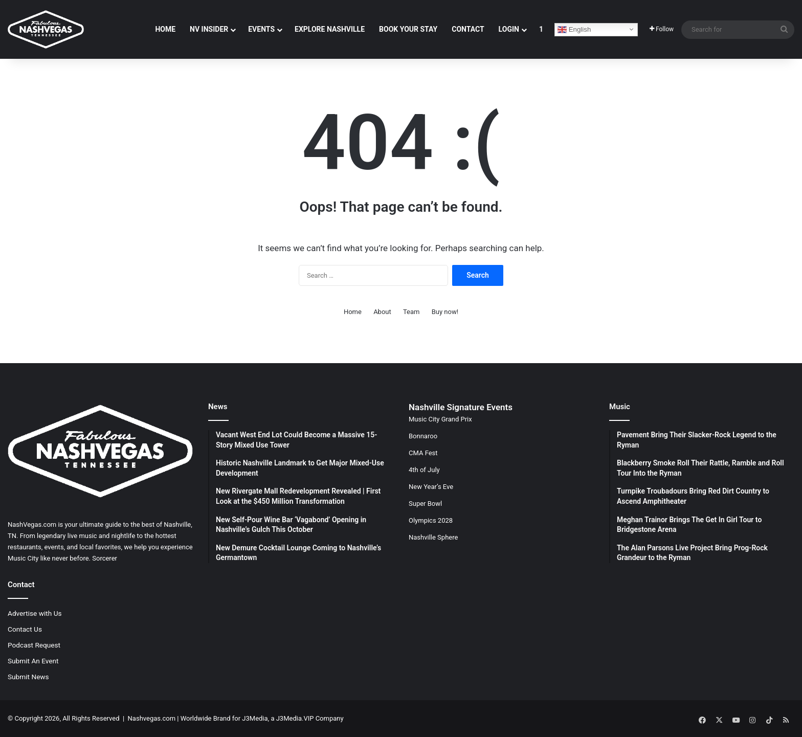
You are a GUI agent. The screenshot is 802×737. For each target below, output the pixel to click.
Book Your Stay (408, 29)
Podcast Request (34, 645)
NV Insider (209, 29)
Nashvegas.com (151, 718)
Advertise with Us (35, 613)
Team (411, 312)
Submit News (28, 677)
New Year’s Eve (431, 486)
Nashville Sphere (433, 537)
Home (165, 29)
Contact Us (25, 629)
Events (261, 29)
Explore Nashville (330, 29)
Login (509, 29)
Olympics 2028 (431, 520)
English (574, 29)
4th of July (424, 470)
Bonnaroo (423, 436)
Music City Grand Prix (440, 419)
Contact (468, 29)
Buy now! (445, 312)
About (382, 312)
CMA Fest (423, 453)
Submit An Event (33, 661)
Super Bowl (425, 503)
